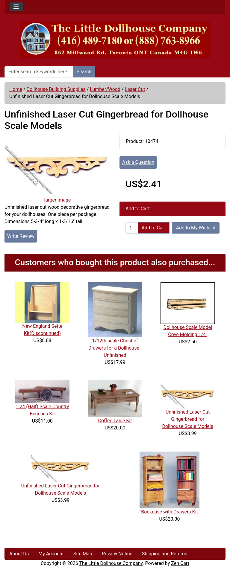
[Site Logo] (115, 40)
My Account (51, 554)
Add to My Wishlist (196, 228)
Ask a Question (138, 162)
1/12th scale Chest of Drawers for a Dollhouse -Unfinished (115, 348)
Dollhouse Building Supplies (56, 89)
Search (84, 71)
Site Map (82, 554)
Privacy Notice (117, 554)
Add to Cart (154, 228)
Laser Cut (135, 89)
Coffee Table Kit (115, 420)
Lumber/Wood (105, 89)
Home (15, 89)
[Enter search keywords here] (38, 71)
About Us (19, 554)
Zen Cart (180, 563)
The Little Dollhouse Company (111, 563)
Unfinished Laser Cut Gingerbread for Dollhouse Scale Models (187, 419)
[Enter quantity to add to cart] (131, 228)
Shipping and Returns (164, 554)
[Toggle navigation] (16, 6)
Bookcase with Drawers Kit (169, 512)
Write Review (20, 236)
